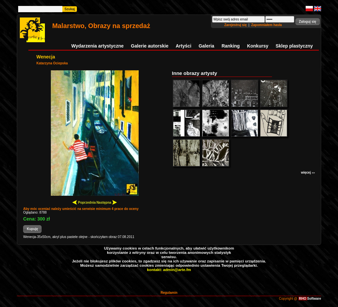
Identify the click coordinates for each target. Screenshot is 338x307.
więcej (308, 172)
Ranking (230, 46)
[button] (307, 21)
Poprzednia (84, 202)
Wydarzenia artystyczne (97, 46)
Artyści (183, 46)
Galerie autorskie (150, 46)
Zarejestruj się (236, 25)
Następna (106, 202)
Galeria (206, 46)
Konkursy (257, 46)
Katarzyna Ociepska (52, 63)
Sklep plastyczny (294, 46)
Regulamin (168, 292)
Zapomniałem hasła (266, 25)
